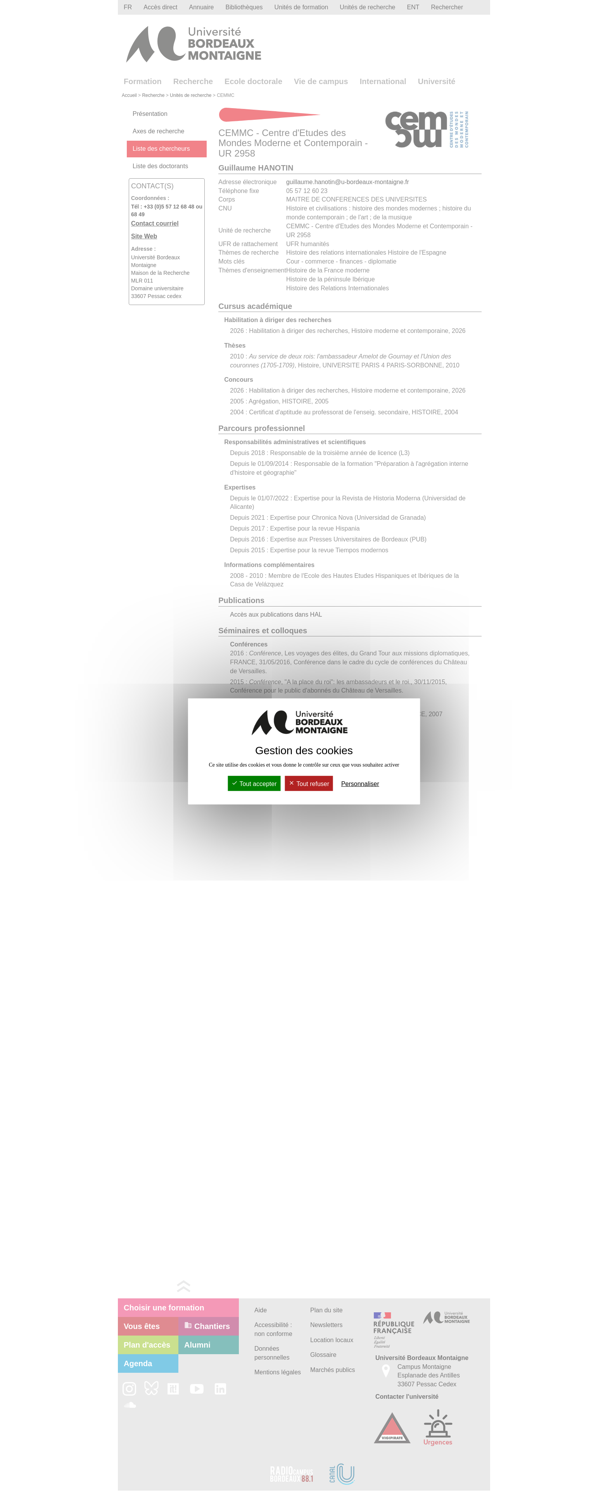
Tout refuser (308, 784)
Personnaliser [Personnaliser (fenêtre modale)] (360, 784)
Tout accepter (253, 784)
